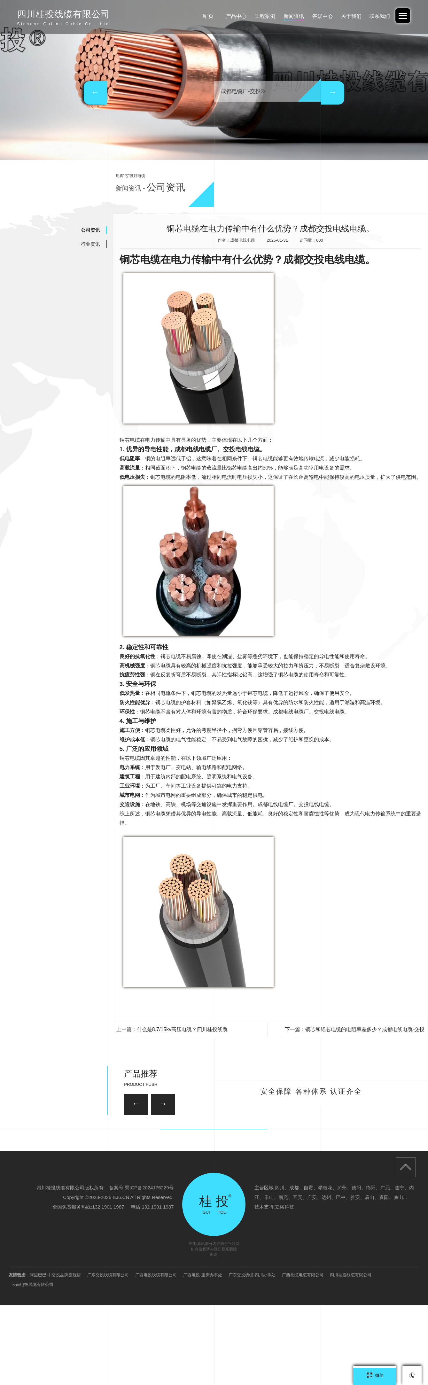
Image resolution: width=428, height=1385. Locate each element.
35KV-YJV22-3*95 (323, 1167)
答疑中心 (318, 16)
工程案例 (258, 16)
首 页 (197, 16)
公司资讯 (90, 230)
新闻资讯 (288, 16)
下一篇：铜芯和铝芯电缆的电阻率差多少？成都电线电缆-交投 (354, 1029)
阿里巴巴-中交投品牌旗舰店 (55, 1355)
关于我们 (349, 16)
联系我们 (379, 16)
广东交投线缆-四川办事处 (252, 1355)
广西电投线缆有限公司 (156, 1355)
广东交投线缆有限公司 (108, 1355)
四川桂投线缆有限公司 (350, 1355)
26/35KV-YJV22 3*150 (103, 1167)
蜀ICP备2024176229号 (149, 1268)
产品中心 (227, 16)
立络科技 (284, 1287)
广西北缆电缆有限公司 (302, 1355)
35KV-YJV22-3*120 (186, 1134)
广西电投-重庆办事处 (202, 1355)
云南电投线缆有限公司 (32, 1364)
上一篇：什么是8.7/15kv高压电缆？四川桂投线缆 (172, 1029)
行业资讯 (90, 244)
